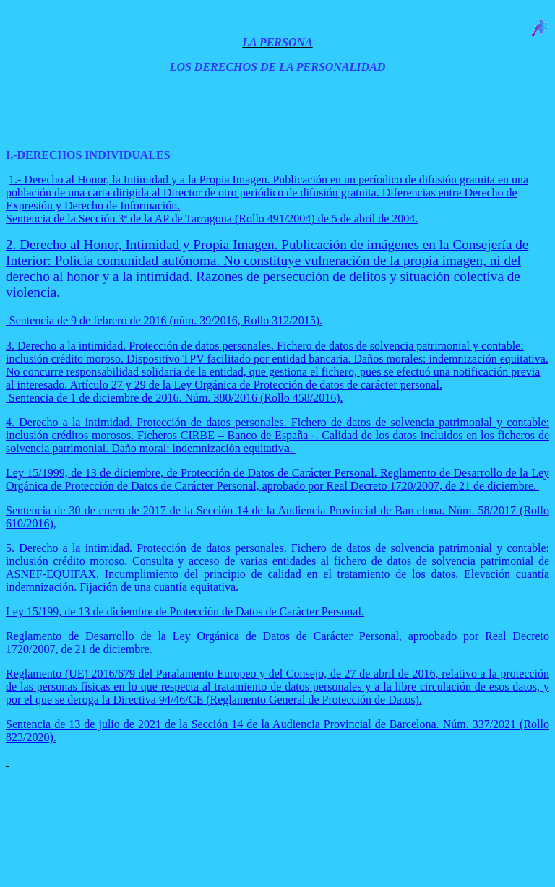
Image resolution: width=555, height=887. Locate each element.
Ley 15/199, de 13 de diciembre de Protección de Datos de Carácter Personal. (185, 611)
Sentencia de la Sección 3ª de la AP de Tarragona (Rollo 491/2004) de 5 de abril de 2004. (212, 218)
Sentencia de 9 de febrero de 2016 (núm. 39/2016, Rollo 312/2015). (165, 320)
